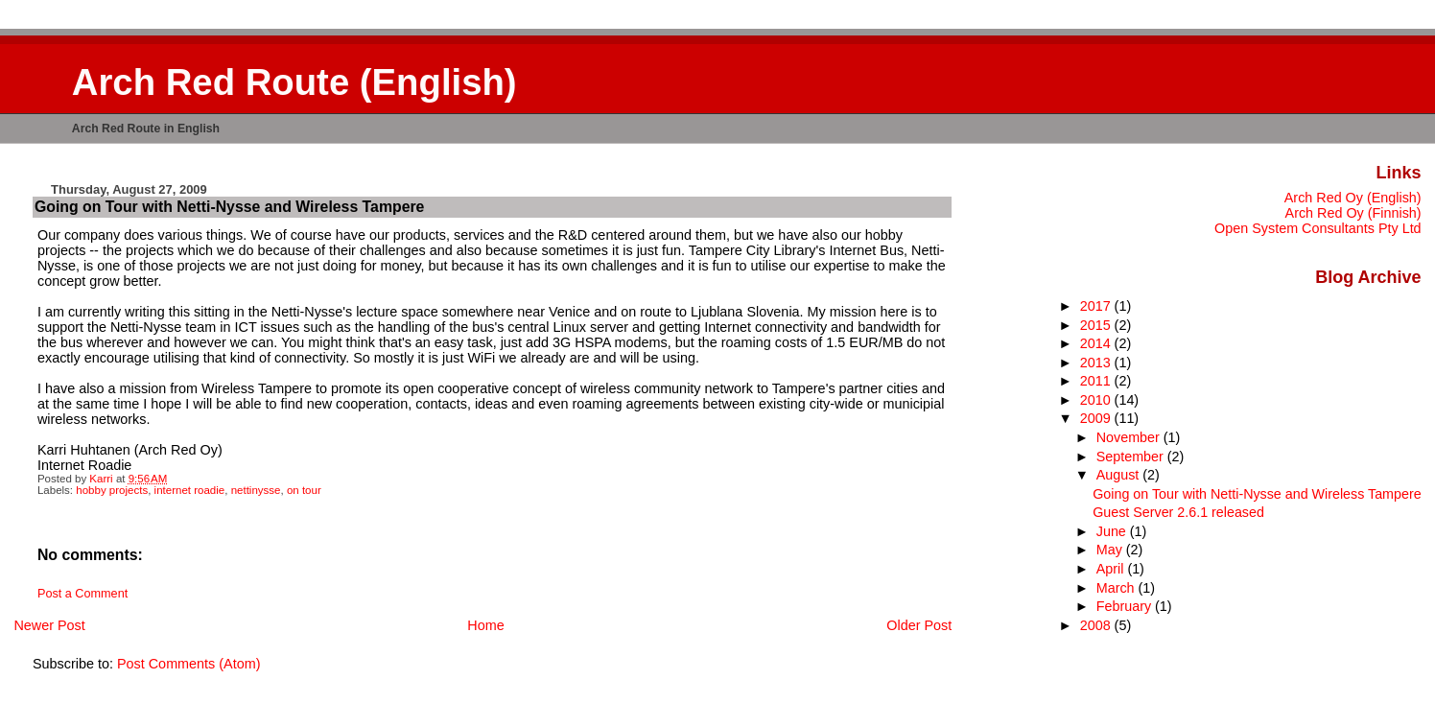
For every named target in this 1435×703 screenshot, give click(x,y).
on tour (304, 490)
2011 (1097, 380)
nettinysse (256, 490)
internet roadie (189, 490)
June (1113, 531)
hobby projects (112, 490)
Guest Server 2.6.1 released (1178, 512)
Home (485, 625)
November (1130, 437)
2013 (1097, 362)
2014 (1097, 343)
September (1131, 456)
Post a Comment (82, 593)
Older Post (919, 625)
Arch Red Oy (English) (1353, 197)
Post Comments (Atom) (189, 663)
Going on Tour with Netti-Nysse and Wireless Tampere (1257, 494)
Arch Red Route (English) (294, 82)
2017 (1097, 306)
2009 (1097, 418)
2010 (1097, 400)
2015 (1097, 325)
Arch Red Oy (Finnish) (1353, 213)
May (1111, 549)
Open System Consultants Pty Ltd (1318, 228)
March (1117, 588)
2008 (1097, 625)
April (1112, 568)
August (1119, 474)
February (1125, 606)
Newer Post (48, 625)
